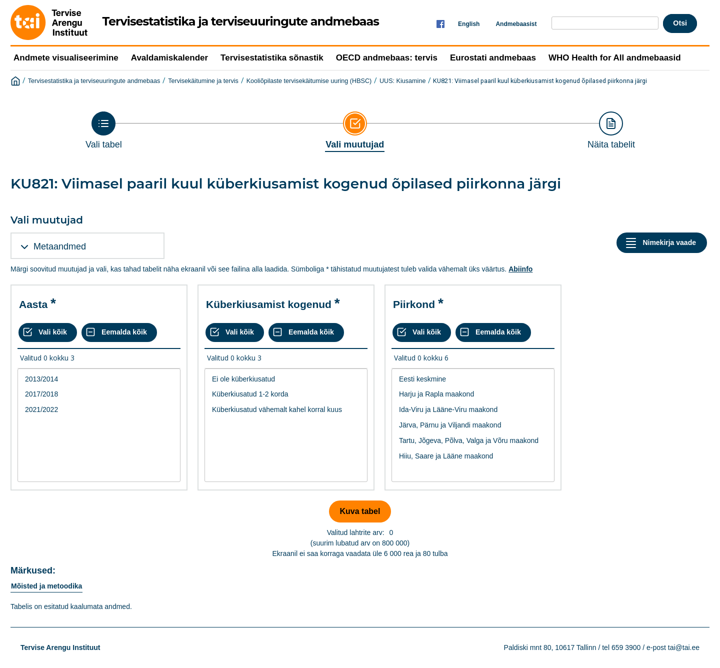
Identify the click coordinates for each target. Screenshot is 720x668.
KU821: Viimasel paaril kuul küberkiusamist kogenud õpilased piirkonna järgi (540, 80)
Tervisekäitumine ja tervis (203, 81)
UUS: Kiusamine (403, 81)
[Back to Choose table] (103, 130)
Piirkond (414, 304)
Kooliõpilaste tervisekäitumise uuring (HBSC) (309, 81)
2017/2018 (99, 394)
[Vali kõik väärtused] (48, 332)
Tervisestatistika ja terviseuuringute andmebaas (94, 81)
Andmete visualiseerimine (66, 57)
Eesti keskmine (473, 379)
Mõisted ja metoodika (46, 586)
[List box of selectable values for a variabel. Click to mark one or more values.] (99, 425)
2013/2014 (99, 379)
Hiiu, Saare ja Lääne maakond (473, 456)
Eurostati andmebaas (493, 57)
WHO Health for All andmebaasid (614, 57)
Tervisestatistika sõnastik (272, 57)
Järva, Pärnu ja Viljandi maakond (473, 425)
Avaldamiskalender (169, 57)
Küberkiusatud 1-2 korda (286, 394)
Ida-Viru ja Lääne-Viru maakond (473, 410)
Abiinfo (520, 269)
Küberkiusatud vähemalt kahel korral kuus (286, 410)
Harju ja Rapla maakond (473, 394)
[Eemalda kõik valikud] (119, 332)
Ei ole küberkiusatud (286, 379)
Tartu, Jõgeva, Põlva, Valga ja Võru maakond (473, 440)
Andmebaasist (516, 24)
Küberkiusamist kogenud (269, 304)
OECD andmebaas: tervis (387, 57)
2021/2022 (99, 410)
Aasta (33, 304)
